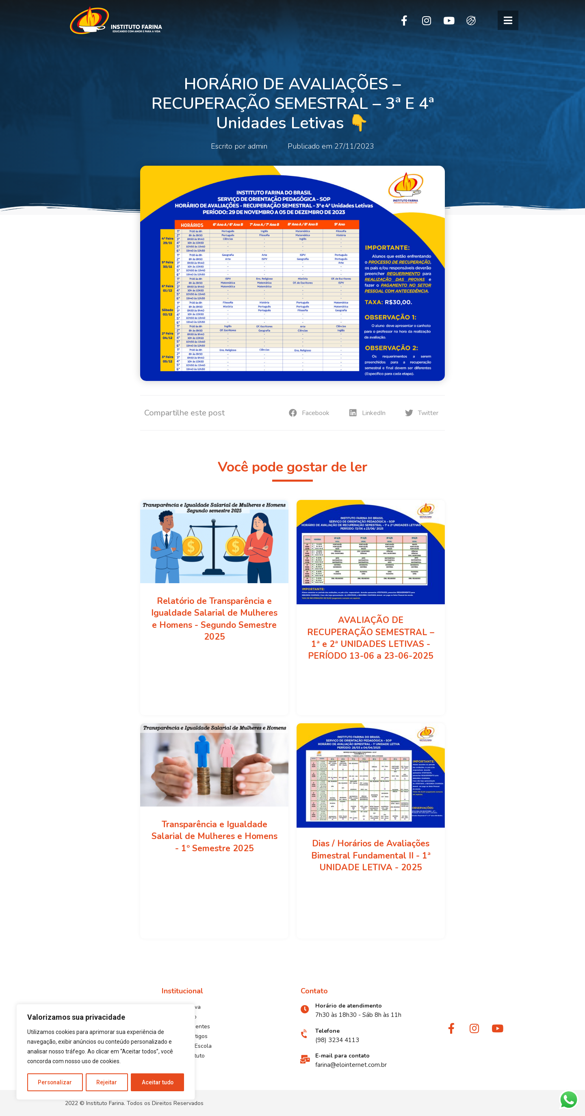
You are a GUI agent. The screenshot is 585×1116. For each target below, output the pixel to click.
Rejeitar (107, 1082)
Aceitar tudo (157, 1082)
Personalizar (55, 1082)
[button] (508, 20)
